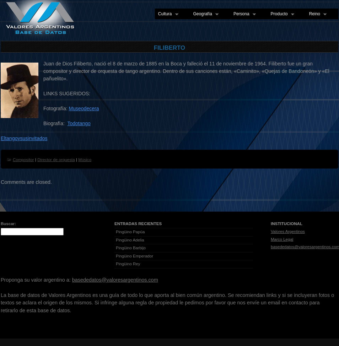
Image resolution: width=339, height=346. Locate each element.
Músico (84, 159)
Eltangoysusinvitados (24, 138)
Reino (316, 14)
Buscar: (8, 224)
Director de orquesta (56, 159)
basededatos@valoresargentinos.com (115, 280)
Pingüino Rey (128, 264)
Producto (281, 14)
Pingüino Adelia (130, 240)
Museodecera (84, 108)
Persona (243, 14)
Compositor (23, 159)
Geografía (204, 14)
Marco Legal (282, 239)
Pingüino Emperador (134, 256)
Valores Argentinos (288, 231)
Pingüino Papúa (130, 232)
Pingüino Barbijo (131, 248)
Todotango (78, 123)
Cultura (166, 14)
